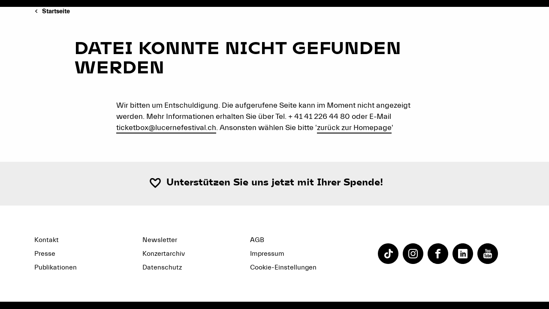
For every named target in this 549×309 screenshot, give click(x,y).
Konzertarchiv (163, 254)
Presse (44, 254)
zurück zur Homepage (354, 127)
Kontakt (46, 240)
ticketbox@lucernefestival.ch (166, 127)
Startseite (56, 11)
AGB (257, 240)
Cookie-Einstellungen (283, 267)
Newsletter (159, 240)
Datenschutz (162, 267)
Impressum (267, 254)
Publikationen (55, 267)
